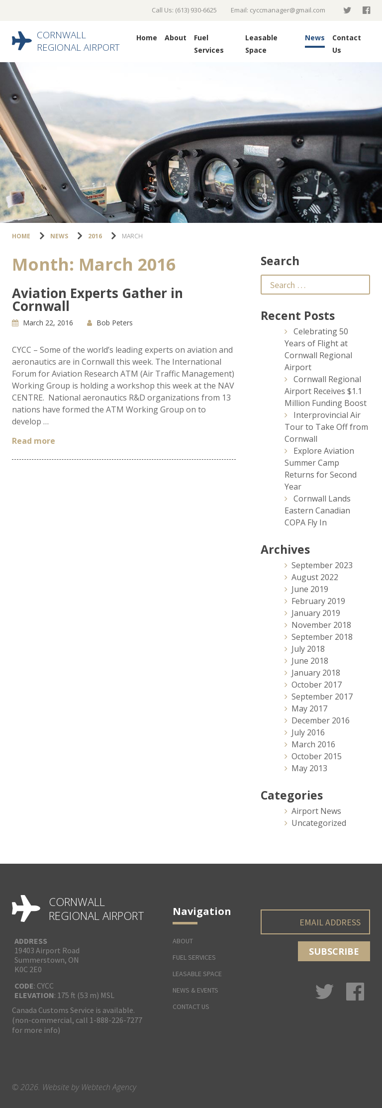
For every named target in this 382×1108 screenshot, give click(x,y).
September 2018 (322, 636)
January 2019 (315, 612)
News (315, 37)
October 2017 (316, 684)
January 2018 (315, 672)
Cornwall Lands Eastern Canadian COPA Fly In (318, 510)
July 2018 (308, 648)
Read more (33, 440)
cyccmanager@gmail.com (287, 9)
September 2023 (322, 565)
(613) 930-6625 (196, 9)
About (176, 37)
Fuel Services (209, 44)
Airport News (316, 811)
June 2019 (309, 589)
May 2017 (309, 708)
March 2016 (313, 744)
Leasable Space (261, 44)
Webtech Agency (108, 1087)
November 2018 (321, 624)
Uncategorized (318, 822)
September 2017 (322, 696)
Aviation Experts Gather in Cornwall (97, 299)
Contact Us (346, 44)
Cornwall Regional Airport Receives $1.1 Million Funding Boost (326, 391)
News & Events (195, 990)
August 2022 (314, 577)
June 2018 (309, 660)
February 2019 (318, 601)
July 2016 (308, 732)
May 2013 (309, 768)
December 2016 (320, 720)
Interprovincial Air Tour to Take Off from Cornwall (326, 426)
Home (146, 37)
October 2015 (316, 756)
